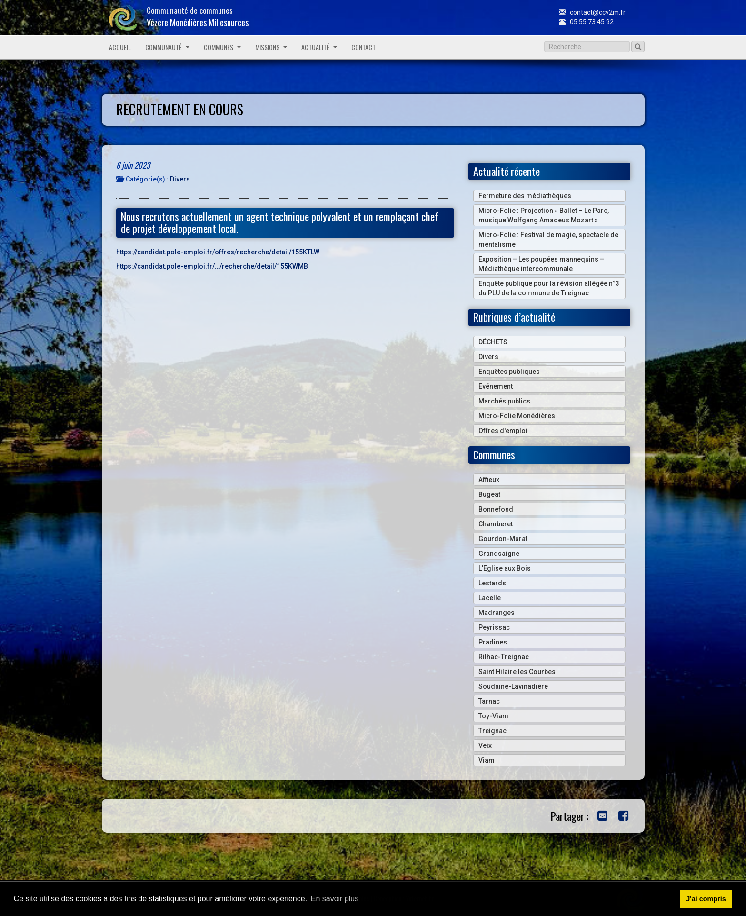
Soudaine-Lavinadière (513, 686)
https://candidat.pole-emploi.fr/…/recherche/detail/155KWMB (212, 266)
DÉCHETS (492, 342)
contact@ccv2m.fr (592, 12)
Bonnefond (495, 509)
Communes (222, 47)
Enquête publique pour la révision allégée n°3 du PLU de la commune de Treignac (548, 288)
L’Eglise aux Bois (504, 568)
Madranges (496, 612)
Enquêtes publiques (509, 371)
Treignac (492, 731)
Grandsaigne (498, 553)
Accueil (120, 47)
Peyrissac (494, 627)
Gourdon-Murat (502, 539)
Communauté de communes (198, 16)
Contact (363, 47)
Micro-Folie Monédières (516, 416)
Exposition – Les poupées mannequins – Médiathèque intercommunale (541, 263)
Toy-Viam (493, 716)
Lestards (492, 583)
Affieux (488, 479)
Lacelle (489, 598)
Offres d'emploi (502, 430)
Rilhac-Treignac (503, 657)
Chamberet (495, 524)
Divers (180, 179)
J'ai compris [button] (706, 899)
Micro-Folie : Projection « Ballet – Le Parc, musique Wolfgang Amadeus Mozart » (543, 215)
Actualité (319, 47)
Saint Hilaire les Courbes (517, 671)
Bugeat (489, 494)
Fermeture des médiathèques (524, 196)
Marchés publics (504, 401)
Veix (485, 745)
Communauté (167, 47)
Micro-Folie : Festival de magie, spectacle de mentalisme (548, 239)
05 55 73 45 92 (586, 22)
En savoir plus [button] (335, 899)
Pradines (492, 642)
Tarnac (489, 701)
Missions (271, 47)
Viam (486, 760)
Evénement (495, 386)
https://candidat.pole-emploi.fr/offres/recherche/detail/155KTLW (217, 252)
